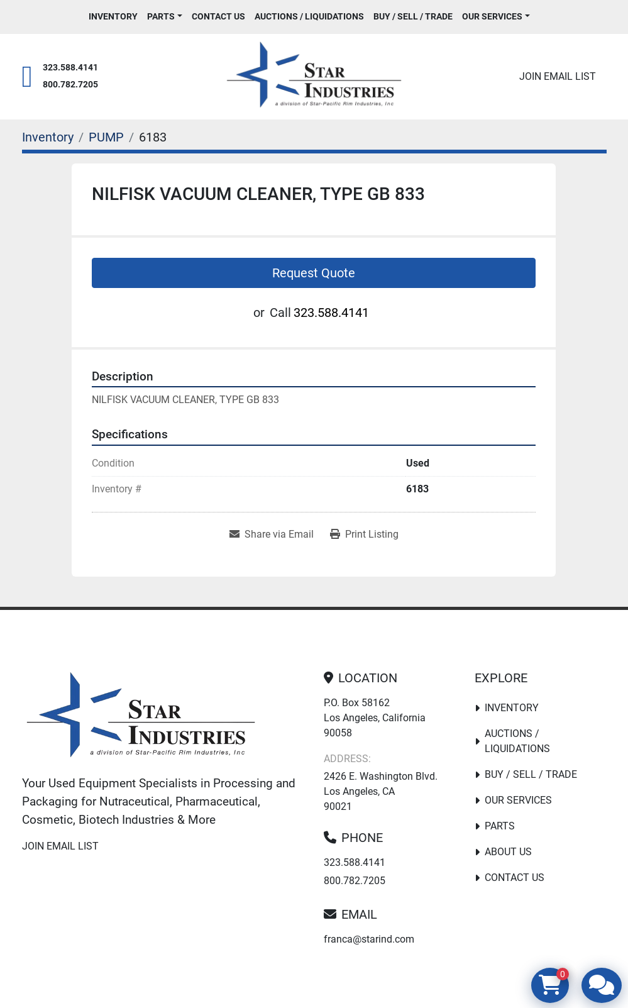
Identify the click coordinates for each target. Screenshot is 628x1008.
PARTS (161, 16)
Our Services (492, 16)
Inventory (113, 16)
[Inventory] (48, 137)
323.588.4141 (70, 67)
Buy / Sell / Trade (413, 16)
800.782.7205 (70, 84)
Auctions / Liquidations (309, 16)
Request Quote (313, 272)
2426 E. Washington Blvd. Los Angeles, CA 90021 (381, 791)
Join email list (557, 76)
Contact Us (218, 16)
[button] (164, 16)
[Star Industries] (141, 717)
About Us (508, 852)
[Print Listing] (364, 534)
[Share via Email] (271, 534)
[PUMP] (106, 137)
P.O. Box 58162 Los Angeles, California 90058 (375, 718)
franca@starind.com (369, 939)
